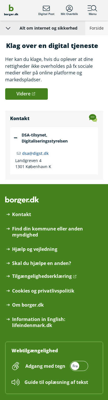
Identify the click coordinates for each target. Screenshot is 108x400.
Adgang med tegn (45, 366)
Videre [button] (23, 94)
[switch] (56, 366)
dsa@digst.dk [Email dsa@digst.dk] (35, 153)
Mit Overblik (69, 10)
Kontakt (21, 214)
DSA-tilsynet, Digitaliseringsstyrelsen (45, 138)
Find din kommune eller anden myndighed (47, 232)
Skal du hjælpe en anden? (41, 263)
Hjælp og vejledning (34, 249)
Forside (97, 28)
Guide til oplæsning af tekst (56, 382)
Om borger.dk (28, 305)
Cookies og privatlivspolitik (43, 291)
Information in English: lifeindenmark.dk (38, 322)
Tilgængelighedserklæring (42, 276)
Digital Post (46, 10)
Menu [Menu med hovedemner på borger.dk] (92, 10)
